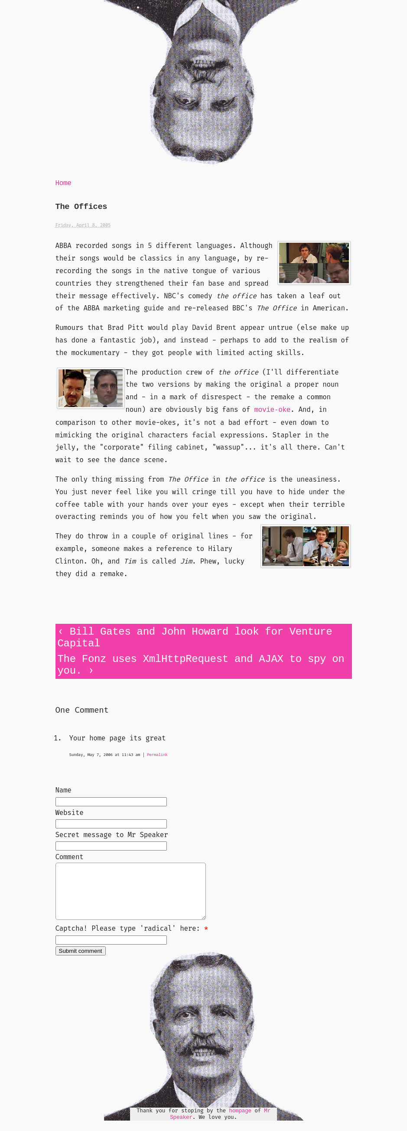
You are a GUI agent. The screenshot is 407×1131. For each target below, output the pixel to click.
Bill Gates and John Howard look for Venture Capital (195, 637)
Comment (69, 856)
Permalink (157, 755)
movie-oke (272, 410)
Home (63, 183)
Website (69, 812)
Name (63, 790)
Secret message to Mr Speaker (111, 834)
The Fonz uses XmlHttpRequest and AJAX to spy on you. (201, 665)
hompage (240, 1121)
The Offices (81, 207)
